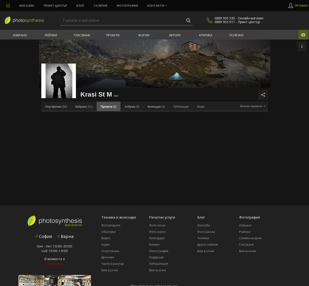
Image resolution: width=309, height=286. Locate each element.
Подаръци (156, 257)
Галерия (100, 5)
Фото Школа (206, 232)
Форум (143, 35)
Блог (80, 5)
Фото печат (157, 225)
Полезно (236, 35)
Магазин (26, 5)
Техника (203, 238)
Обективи (108, 232)
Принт (55, 5)
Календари (157, 238)
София (44, 236)
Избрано (20, 35)
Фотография (127, 5)
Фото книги (157, 232)
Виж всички (109, 270)
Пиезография (158, 251)
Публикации (181, 106)
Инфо (200, 106)
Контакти (155, 5)
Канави (154, 244)
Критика (205, 35)
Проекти (113, 35)
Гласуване (82, 35)
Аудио (105, 244)
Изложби (203, 225)
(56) (56, 106)
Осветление (110, 251)
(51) (84, 106)
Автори (174, 35)
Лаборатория (158, 264)
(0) (132, 106)
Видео (105, 238)
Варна (65, 236)
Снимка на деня (250, 238)
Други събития (207, 244)
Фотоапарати (110, 225)
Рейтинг (51, 35)
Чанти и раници (112, 264)
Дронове (107, 257)
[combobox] (253, 106)
